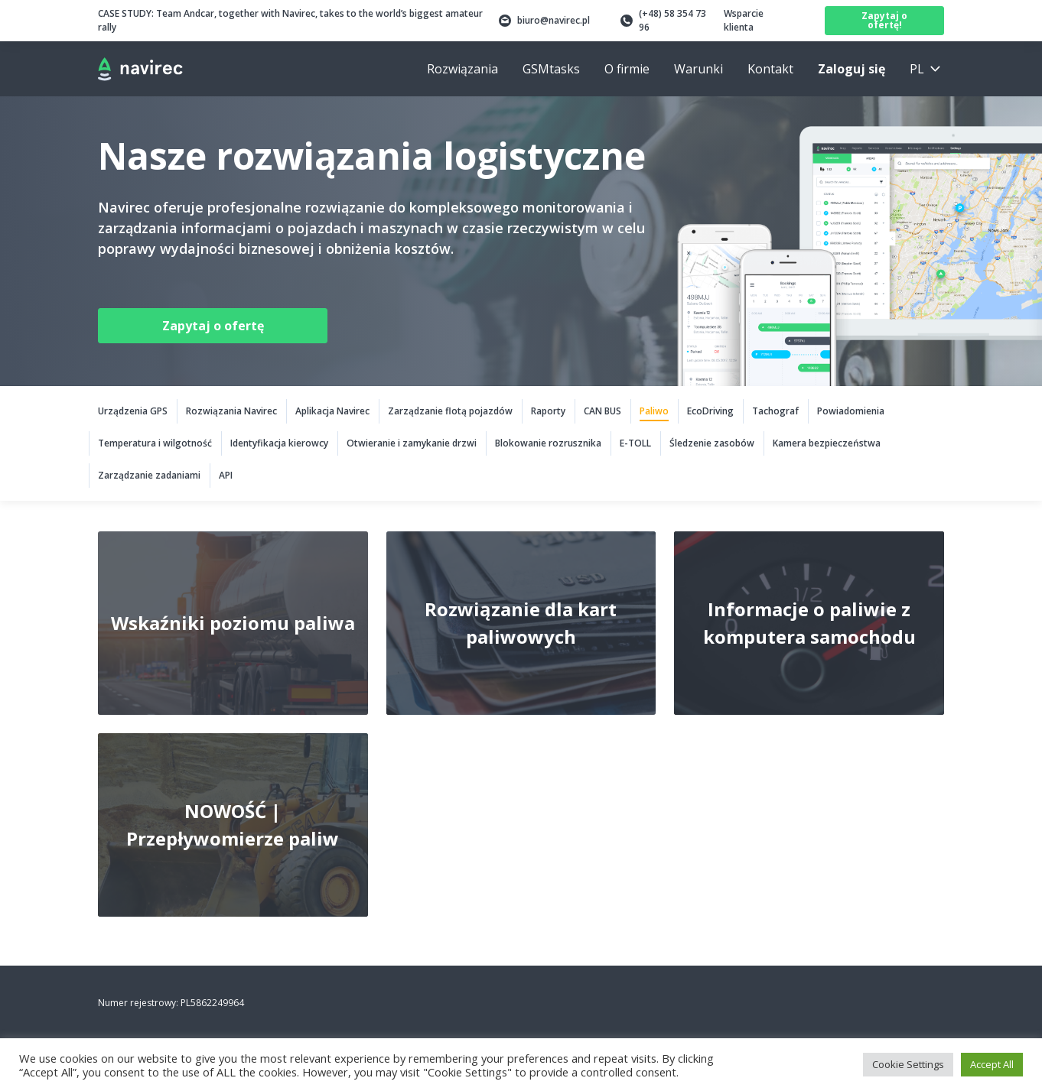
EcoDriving (710, 410)
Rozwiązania (462, 68)
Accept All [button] (992, 1064)
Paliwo (654, 410)
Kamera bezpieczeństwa (827, 443)
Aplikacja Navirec (332, 410)
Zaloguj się (851, 68)
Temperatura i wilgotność (155, 443)
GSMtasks (551, 68)
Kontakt (770, 68)
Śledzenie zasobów (711, 443)
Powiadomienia (850, 410)
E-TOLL (635, 443)
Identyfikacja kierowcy (279, 443)
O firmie (627, 68)
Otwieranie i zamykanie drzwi (412, 443)
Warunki (698, 68)
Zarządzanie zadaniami (149, 475)
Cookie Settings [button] (908, 1064)
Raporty (548, 410)
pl (917, 68)
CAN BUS (602, 410)
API (226, 475)
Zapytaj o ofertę (213, 325)
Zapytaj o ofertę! (884, 20)
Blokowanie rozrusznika (548, 443)
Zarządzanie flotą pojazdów (450, 410)
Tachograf (775, 410)
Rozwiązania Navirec (231, 410)
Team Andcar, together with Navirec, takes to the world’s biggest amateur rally (290, 20)
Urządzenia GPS (133, 410)
